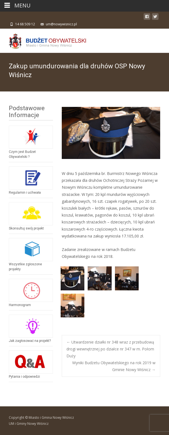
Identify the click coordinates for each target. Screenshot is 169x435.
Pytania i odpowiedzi (24, 377)
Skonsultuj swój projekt (26, 228)
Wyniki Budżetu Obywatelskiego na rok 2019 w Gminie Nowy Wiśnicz (113, 366)
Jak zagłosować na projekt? (30, 341)
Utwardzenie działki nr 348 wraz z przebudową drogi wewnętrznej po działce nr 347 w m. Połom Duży (110, 348)
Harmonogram (20, 305)
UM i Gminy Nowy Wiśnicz (29, 423)
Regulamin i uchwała (25, 192)
